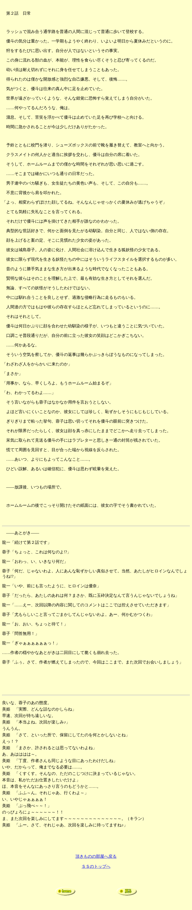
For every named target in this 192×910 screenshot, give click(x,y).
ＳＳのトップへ (96, 866)
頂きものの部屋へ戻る (96, 856)
